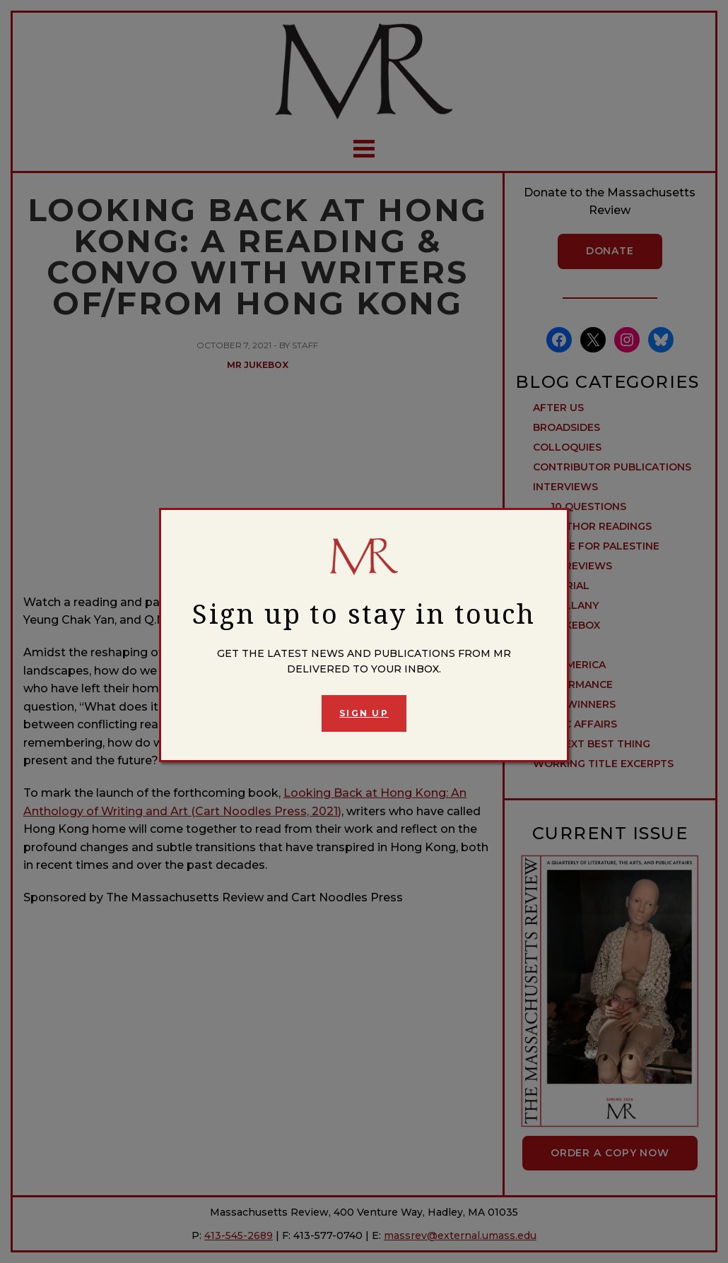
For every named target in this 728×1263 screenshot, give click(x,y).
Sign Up (364, 713)
